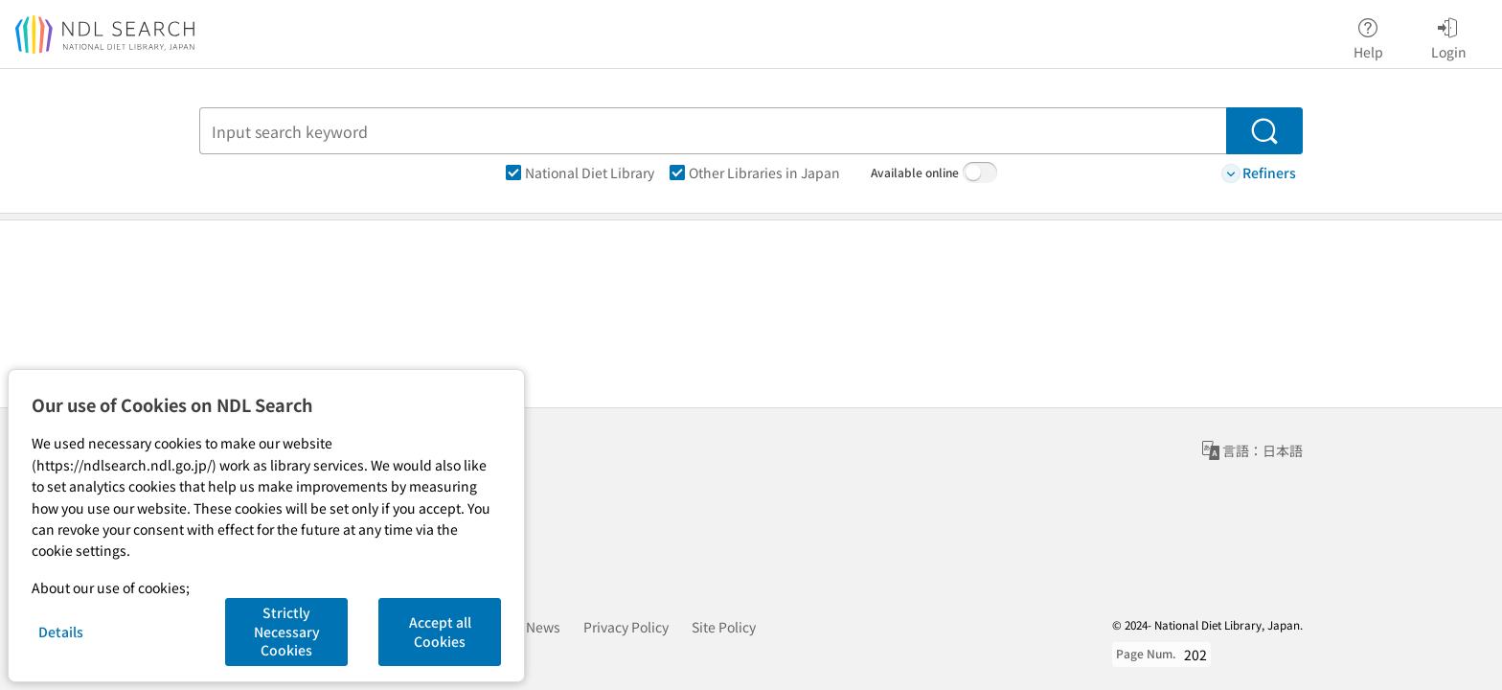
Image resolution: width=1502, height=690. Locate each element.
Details (60, 631)
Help (1368, 35)
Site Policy (724, 626)
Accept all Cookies (440, 631)
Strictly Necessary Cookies (287, 631)
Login (1449, 35)
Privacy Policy (626, 626)
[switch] (980, 172)
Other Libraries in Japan (755, 172)
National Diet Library (580, 172)
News (543, 626)
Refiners (1258, 173)
